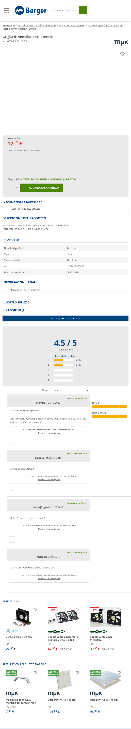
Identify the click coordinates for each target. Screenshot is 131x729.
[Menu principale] (6, 10)
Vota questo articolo (65, 318)
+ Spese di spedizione (31, 150)
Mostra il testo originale (49, 433)
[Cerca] (63, 10)
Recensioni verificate (65, 356)
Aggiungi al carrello (41, 188)
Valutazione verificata (76, 398)
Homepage (9, 25)
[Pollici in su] (11, 442)
